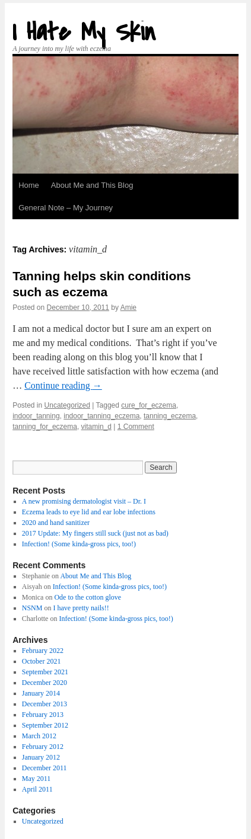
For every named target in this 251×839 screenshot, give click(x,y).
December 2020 (44, 682)
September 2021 (45, 672)
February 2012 (42, 746)
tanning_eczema (170, 416)
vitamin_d (96, 426)
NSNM (32, 608)
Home (28, 185)
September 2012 (45, 725)
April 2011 (37, 789)
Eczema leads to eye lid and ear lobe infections (88, 512)
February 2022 (42, 650)
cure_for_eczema (148, 405)
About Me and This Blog (92, 185)
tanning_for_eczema (44, 426)
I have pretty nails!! (81, 608)
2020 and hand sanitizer (56, 522)
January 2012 (41, 757)
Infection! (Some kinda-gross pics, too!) (79, 544)
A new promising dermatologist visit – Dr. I (84, 501)
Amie (128, 307)
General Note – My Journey (65, 207)
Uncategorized (67, 405)
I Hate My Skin (83, 32)
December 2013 (44, 704)
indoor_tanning (35, 416)
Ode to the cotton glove (87, 597)
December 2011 (44, 768)
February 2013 (42, 714)
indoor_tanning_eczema (101, 416)
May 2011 (36, 778)
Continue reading (63, 385)
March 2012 (39, 736)
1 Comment (135, 426)
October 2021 (41, 661)
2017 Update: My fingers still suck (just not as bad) (95, 533)
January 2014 (41, 693)
